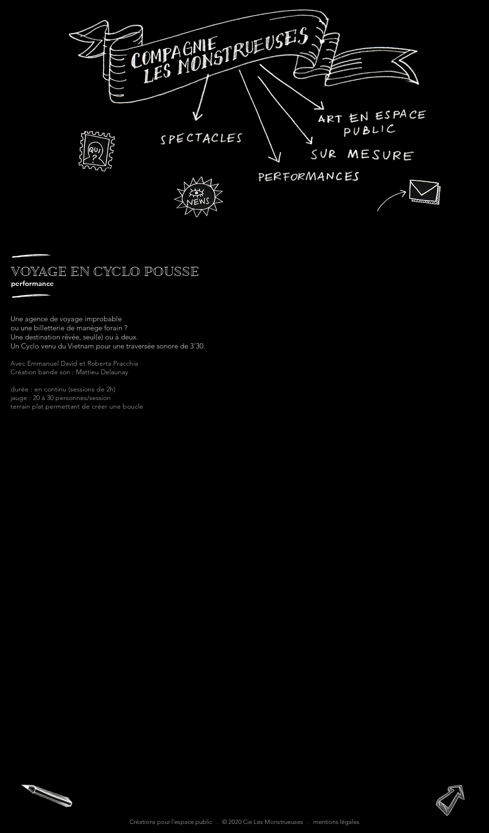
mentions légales (336, 821)
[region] (248, 95)
